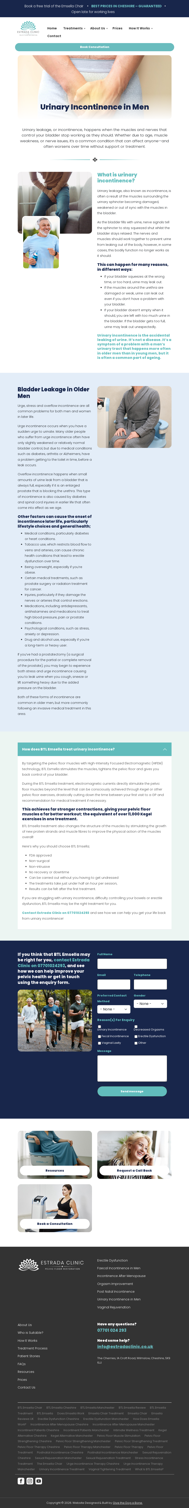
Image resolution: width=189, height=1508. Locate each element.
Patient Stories (29, 1356)
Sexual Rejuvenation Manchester (58, 1458)
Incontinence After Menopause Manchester (124, 1424)
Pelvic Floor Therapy (129, 1447)
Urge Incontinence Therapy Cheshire (93, 1464)
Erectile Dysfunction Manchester (106, 1419)
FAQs (22, 1364)
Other (142, 1043)
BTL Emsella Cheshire (61, 1407)
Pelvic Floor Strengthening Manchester (83, 1441)
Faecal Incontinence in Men (118, 1268)
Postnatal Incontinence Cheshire (60, 1452)
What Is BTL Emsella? (149, 1469)
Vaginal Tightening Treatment (110, 1469)
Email (101, 975)
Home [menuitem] (52, 28)
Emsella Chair (137, 1413)
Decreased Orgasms (149, 1029)
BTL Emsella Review (132, 1407)
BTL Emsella (45, 1413)
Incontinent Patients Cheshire (38, 1430)
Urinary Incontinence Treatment (61, 1469)
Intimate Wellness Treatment (133, 1430)
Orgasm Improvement (115, 1284)
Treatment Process (33, 1348)
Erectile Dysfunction (152, 1036)
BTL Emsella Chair (30, 1407)
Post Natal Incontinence (116, 1291)
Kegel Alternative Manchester (72, 1436)
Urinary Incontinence (112, 1029)
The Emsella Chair (49, 1464)
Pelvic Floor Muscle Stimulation (118, 1436)
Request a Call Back (134, 1170)
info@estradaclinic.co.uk (125, 1346)
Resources (55, 1170)
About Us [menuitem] (97, 29)
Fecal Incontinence (115, 1036)
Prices (22, 1379)
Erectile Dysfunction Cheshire (58, 1419)
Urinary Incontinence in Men (119, 1299)
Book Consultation (94, 47)
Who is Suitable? (30, 1332)
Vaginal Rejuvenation (113, 1307)
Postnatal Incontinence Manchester (113, 1452)
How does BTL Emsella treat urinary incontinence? (68, 749)
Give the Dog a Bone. (128, 1503)
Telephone (142, 975)
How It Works (27, 1340)
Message (104, 1051)
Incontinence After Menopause (121, 1276)
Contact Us (26, 1387)
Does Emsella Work (70, 1413)
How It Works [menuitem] (139, 29)
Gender (140, 995)
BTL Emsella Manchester (97, 1407)
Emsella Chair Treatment (106, 1413)
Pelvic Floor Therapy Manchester (87, 1447)
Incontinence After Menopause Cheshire (59, 1424)
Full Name (105, 954)
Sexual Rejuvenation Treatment (108, 1458)
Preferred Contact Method (112, 998)
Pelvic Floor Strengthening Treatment (141, 1441)
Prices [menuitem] (117, 28)
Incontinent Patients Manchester (86, 1430)
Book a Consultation (55, 1224)
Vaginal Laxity (111, 1043)
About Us (25, 1325)
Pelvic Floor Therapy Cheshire (39, 1447)
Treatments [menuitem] (73, 29)
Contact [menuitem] (54, 36)
